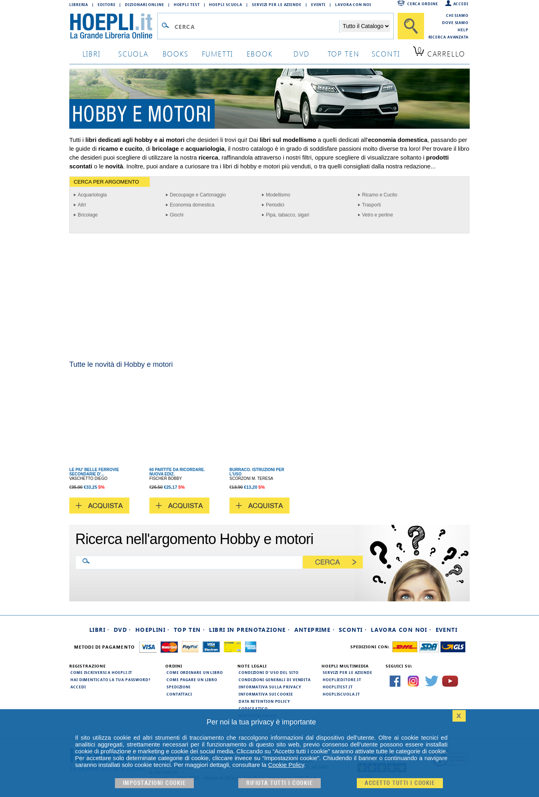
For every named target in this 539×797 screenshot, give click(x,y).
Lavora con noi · (401, 629)
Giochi (176, 215)
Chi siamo (457, 15)
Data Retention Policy (264, 701)
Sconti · (353, 629)
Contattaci (179, 694)
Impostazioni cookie (154, 783)
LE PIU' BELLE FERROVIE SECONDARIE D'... (94, 471)
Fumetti (217, 54)
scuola (133, 54)
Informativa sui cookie (266, 694)
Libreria (78, 4)
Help (463, 29)
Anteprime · (314, 629)
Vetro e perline (377, 215)
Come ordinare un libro (195, 672)
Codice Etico (253, 708)
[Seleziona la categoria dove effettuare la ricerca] (365, 26)
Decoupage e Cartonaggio (198, 195)
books (176, 54)
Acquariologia (92, 195)
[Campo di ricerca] (257, 26)
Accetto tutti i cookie (400, 783)
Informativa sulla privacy (270, 686)
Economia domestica (192, 205)
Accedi (461, 3)
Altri (82, 205)
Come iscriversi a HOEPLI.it (101, 672)
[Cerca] (411, 26)
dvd (302, 54)
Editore (106, 4)
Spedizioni (179, 686)
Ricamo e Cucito (379, 195)
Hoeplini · (152, 629)
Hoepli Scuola (225, 4)
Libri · (99, 629)
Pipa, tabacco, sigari (287, 215)
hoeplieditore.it (342, 679)
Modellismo (278, 195)
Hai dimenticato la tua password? (110, 679)
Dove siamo (455, 22)
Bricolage (88, 215)
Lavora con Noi (353, 4)
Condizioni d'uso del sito (269, 672)
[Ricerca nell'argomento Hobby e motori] (195, 561)
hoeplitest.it (338, 686)
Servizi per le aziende (277, 4)
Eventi (318, 4)
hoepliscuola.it (341, 694)
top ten (344, 54)
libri (91, 54)
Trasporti (371, 205)
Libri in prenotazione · (249, 629)
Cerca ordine (422, 3)
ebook (260, 54)
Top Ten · (189, 629)
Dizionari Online (144, 4)
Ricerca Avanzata (448, 36)
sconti (386, 54)
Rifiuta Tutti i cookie (279, 783)
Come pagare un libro (192, 679)
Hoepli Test (187, 4)
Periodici (275, 205)
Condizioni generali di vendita (275, 679)
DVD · (122, 629)
